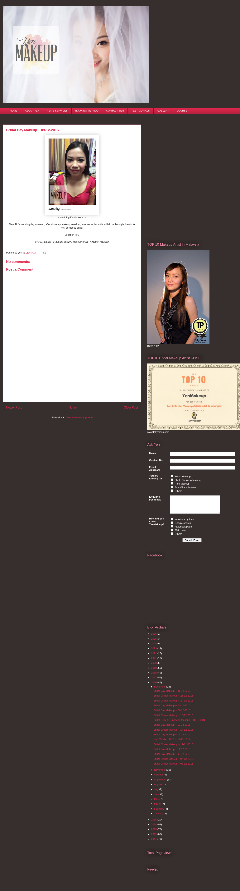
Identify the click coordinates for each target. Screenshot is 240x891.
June (157, 797)
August (158, 787)
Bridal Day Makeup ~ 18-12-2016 (171, 728)
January (159, 817)
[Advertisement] (72, 380)
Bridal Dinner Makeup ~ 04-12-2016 (173, 762)
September (160, 783)
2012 (154, 837)
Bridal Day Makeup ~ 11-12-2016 (171, 752)
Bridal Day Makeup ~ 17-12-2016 (171, 738)
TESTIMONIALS (141, 110)
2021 (154, 661)
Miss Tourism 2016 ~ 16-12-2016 (171, 742)
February (159, 812)
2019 (154, 671)
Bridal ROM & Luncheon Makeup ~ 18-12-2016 (179, 723)
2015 (154, 823)
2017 (154, 680)
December (160, 690)
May (157, 802)
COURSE (182, 110)
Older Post (131, 407)
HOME (13, 110)
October (159, 778)
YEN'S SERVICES (57, 110)
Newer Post (14, 407)
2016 (154, 685)
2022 (154, 656)
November (160, 773)
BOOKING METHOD (86, 110)
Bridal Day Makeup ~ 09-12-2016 (171, 757)
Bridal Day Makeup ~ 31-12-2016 (171, 694)
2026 (154, 637)
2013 (154, 832)
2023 (154, 651)
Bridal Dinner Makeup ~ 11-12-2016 (173, 747)
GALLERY (163, 110)
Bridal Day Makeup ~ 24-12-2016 (171, 708)
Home (73, 407)
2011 (154, 842)
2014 (154, 827)
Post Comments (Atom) (80, 417)
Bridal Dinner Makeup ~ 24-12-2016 (173, 704)
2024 (154, 647)
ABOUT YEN (32, 110)
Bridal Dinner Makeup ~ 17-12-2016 (173, 733)
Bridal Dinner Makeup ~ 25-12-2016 (173, 699)
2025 (154, 642)
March (158, 807)
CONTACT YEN (115, 110)
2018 (154, 676)
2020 (154, 666)
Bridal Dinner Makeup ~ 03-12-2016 (173, 767)
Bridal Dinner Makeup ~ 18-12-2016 (173, 718)
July (156, 792)
